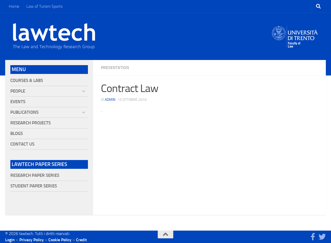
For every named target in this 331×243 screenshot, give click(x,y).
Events (17, 101)
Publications (24, 112)
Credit (81, 239)
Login (10, 239)
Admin (110, 99)
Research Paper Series (34, 175)
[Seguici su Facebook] (313, 236)
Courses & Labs (26, 80)
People (17, 91)
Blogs (16, 133)
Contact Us (22, 144)
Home (14, 6)
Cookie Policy (59, 239)
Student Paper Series (33, 186)
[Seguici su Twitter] (322, 236)
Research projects (30, 122)
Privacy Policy (31, 239)
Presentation (115, 67)
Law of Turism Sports (44, 6)
